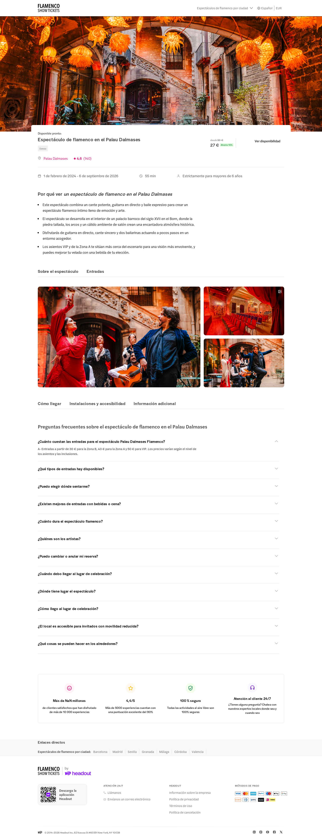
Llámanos (114, 793)
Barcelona (100, 752)
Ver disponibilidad (267, 141)
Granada (148, 752)
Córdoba (180, 752)
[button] (225, 8)
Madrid (118, 752)
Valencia (198, 752)
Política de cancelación (185, 812)
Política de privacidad (184, 799)
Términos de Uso (180, 806)
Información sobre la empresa (190, 793)
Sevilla (132, 752)
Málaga (164, 752)
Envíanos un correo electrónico (129, 799)
